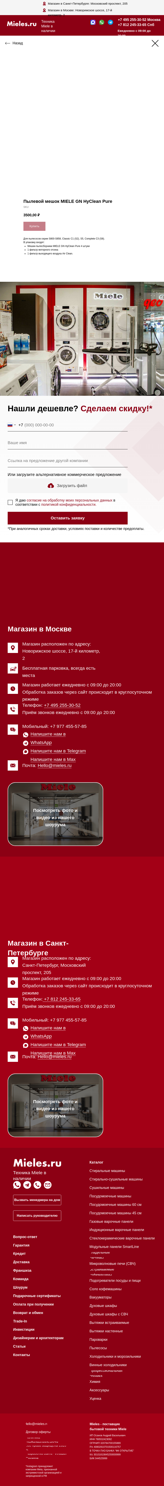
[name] (68, 443)
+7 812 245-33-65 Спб (136, 25)
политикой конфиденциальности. (68, 505)
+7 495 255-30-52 (62, 705)
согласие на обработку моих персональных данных (69, 500)
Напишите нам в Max (53, 759)
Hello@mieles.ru (54, 765)
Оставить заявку (68, 518)
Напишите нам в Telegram (58, 750)
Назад (18, 43)
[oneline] (68, 460)
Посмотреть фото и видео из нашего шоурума (55, 817)
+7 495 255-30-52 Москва (139, 20)
